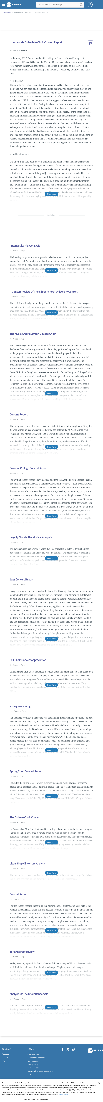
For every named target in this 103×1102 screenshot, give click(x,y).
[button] (4, 4)
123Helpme (6, 12)
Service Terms (33, 1068)
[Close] (99, 1090)
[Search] (81, 5)
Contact (5, 1057)
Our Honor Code (34, 1061)
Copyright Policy (34, 1054)
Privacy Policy (33, 1064)
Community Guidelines (36, 1057)
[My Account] (91, 4)
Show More (51, 194)
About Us (5, 1054)
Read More (51, 270)
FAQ (3, 1060)
